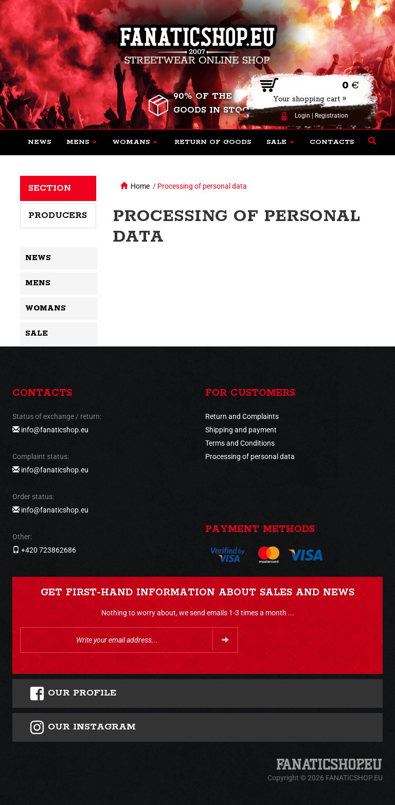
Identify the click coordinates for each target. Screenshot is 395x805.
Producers (57, 215)
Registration (331, 115)
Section (49, 188)
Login (302, 115)
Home (140, 186)
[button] (81, 142)
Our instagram (82, 727)
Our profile (72, 693)
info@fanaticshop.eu (54, 430)
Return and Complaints (242, 416)
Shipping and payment (241, 430)
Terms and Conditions (240, 443)
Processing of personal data (202, 186)
